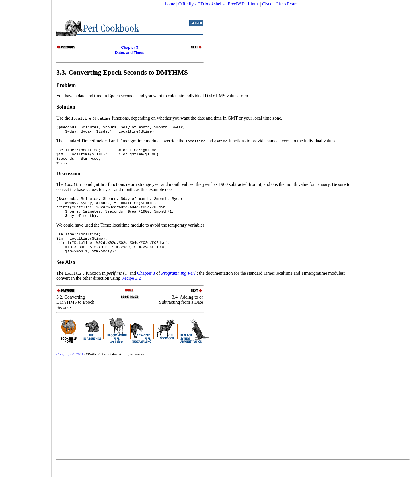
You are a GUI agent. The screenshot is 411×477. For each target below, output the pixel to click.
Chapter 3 (146, 286)
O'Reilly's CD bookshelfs (201, 3)
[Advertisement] (25, 236)
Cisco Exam (287, 3)
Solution (65, 107)
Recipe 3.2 (131, 291)
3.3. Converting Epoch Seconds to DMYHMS (122, 72)
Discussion (68, 179)
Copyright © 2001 (69, 368)
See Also (65, 276)
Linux (253, 3)
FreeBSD (236, 3)
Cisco (267, 3)
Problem (66, 85)
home (170, 3)
